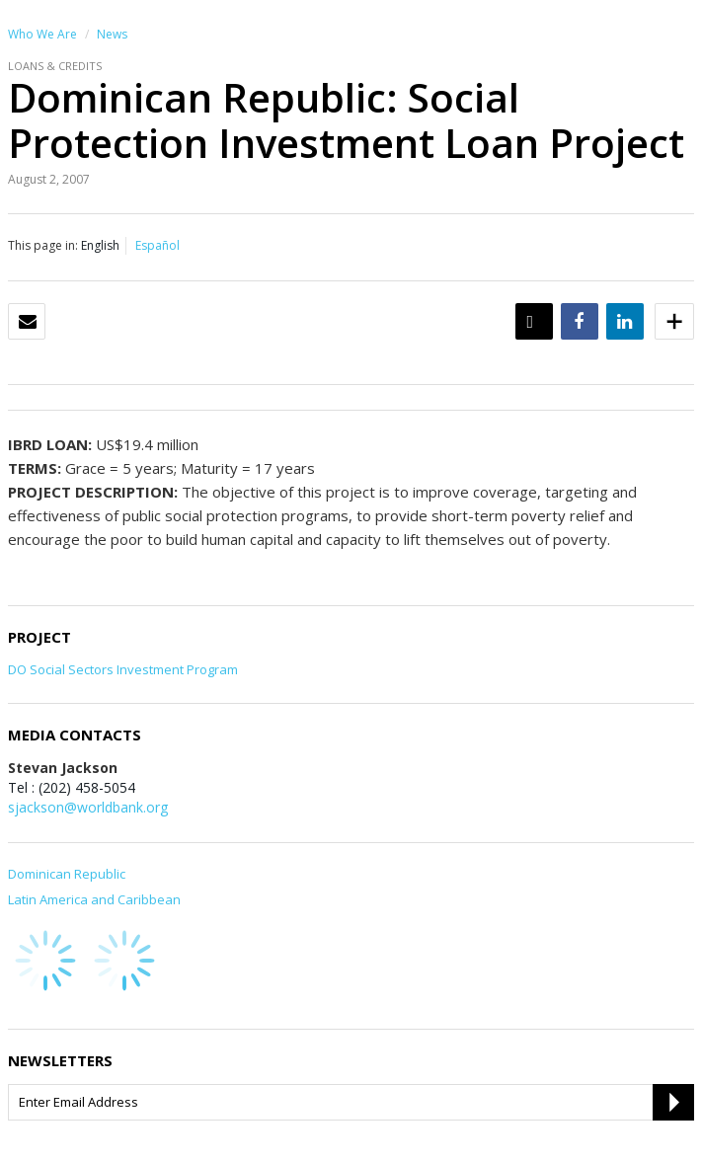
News (112, 34)
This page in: (43, 245)
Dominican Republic (66, 874)
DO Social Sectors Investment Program (123, 669)
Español (157, 245)
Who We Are (42, 34)
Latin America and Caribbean (94, 899)
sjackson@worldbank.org (88, 807)
